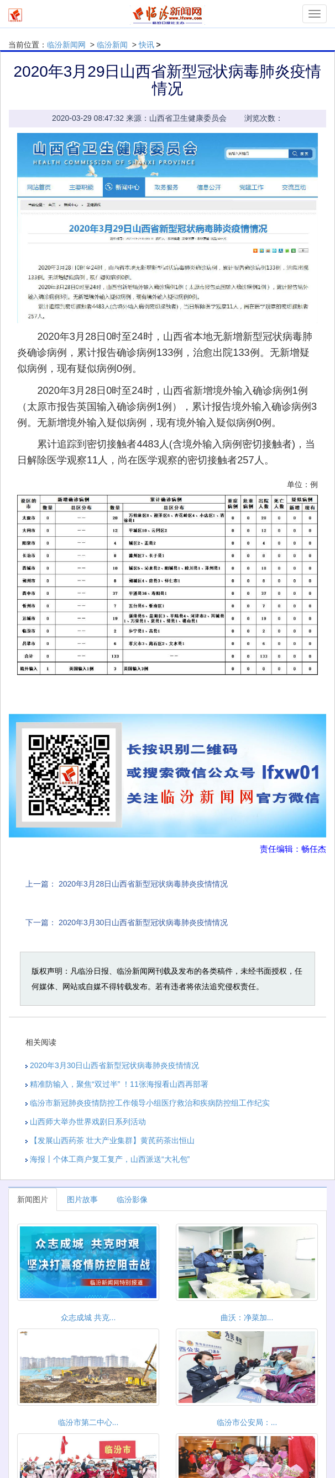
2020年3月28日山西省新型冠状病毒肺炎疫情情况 (143, 883)
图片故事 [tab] (82, 1199)
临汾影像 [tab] (132, 1199)
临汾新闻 (112, 44)
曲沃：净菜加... (247, 1317)
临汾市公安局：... (247, 1422)
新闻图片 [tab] (32, 1199)
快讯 (146, 44)
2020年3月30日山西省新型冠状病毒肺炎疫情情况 (143, 922)
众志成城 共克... (88, 1317)
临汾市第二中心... (88, 1422)
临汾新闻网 (66, 44)
